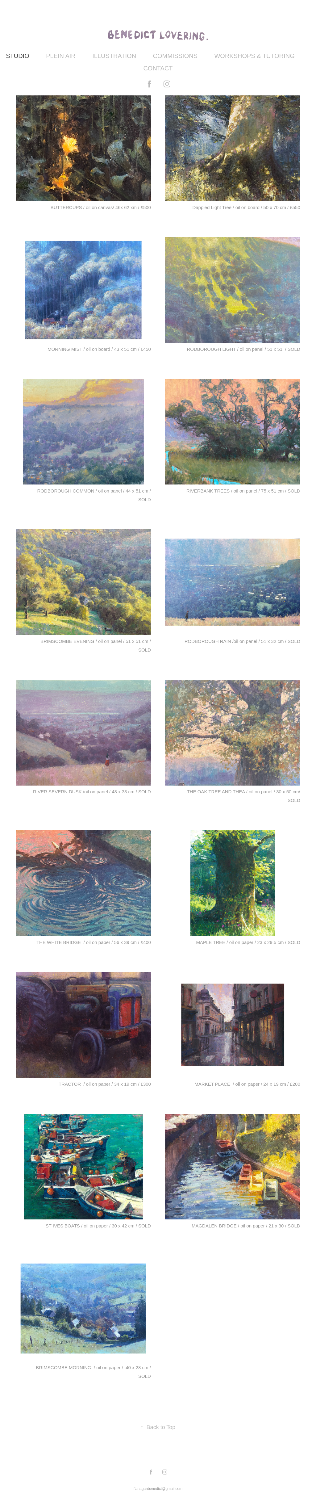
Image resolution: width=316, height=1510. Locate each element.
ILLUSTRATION (114, 55)
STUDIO (17, 55)
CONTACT (158, 68)
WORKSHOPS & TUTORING (254, 55)
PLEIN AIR (61, 55)
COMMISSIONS (175, 55)
